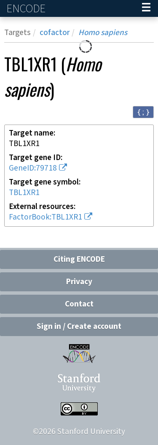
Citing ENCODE (79, 259)
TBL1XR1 (24, 192)
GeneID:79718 (33, 168)
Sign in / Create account (79, 326)
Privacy (79, 282)
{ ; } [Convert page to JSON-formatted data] (143, 111)
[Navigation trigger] (146, 8)
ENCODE (27, 8)
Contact (79, 304)
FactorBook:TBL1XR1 (45, 217)
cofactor (55, 32)
